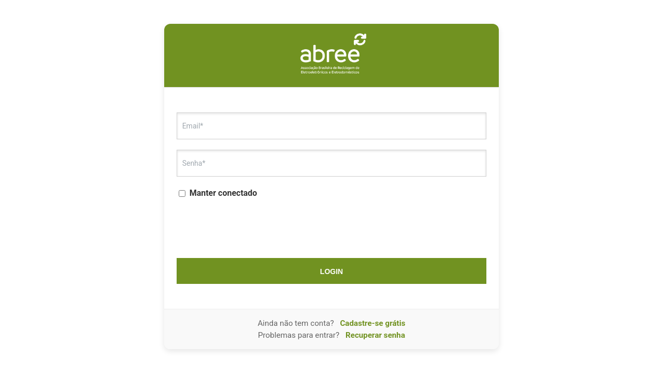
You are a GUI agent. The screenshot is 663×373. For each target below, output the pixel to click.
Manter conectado (218, 193)
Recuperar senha (375, 335)
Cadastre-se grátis (372, 323)
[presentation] (331, 225)
